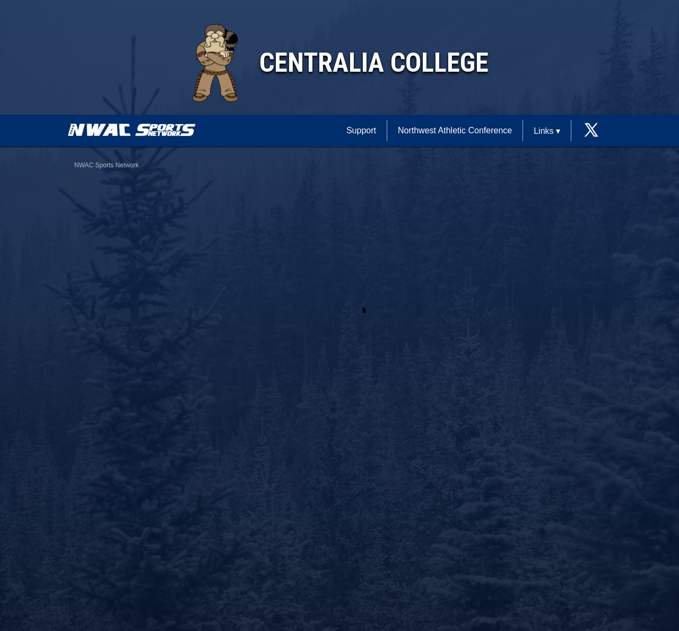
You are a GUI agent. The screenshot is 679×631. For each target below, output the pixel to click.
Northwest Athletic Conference (455, 130)
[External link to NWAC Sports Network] (147, 133)
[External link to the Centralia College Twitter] (591, 131)
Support (361, 130)
